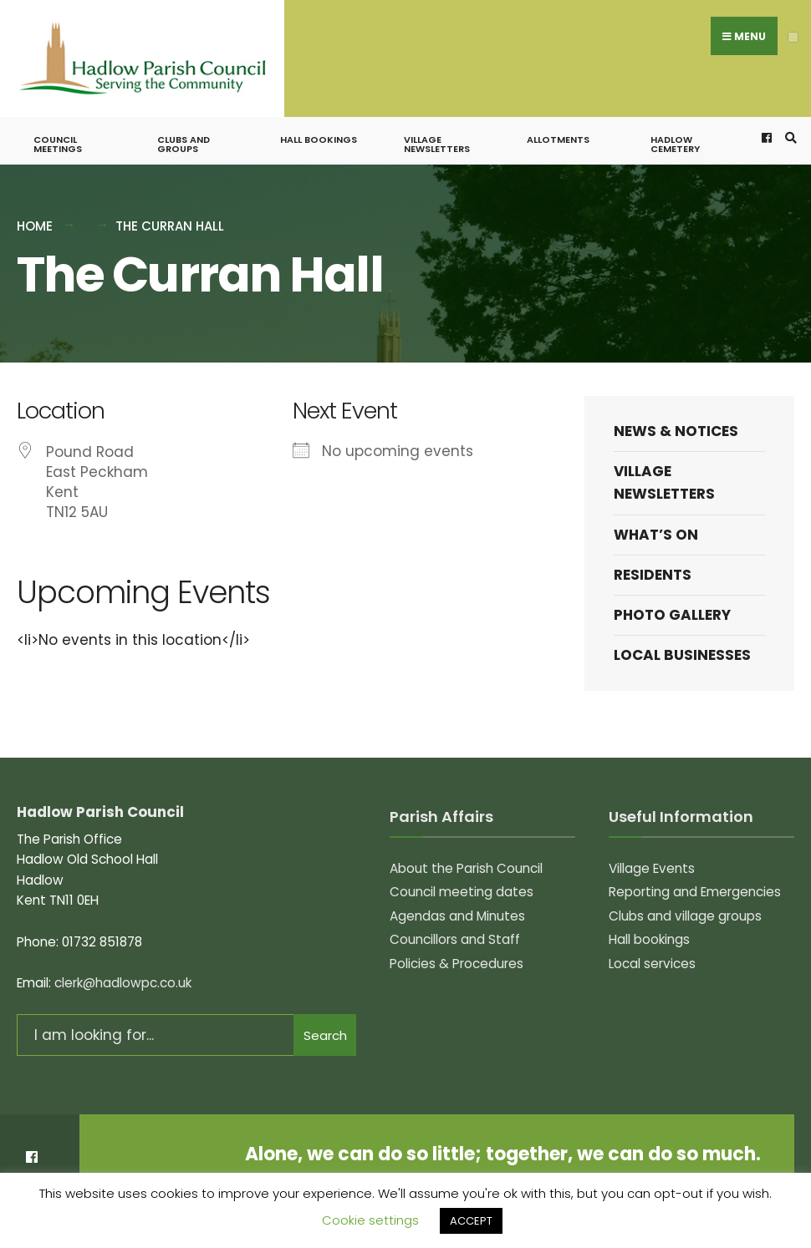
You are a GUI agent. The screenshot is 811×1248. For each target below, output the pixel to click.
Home (35, 204)
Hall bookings (318, 117)
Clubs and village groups (685, 894)
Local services (652, 942)
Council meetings (57, 122)
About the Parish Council (466, 846)
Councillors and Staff (455, 917)
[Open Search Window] (788, 116)
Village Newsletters (437, 122)
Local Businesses (682, 633)
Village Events (652, 846)
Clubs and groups (183, 122)
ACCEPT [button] (471, 1221)
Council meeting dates (461, 870)
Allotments (558, 117)
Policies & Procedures (456, 942)
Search (325, 1013)
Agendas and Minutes (457, 894)
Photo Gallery (672, 593)
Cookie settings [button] (370, 1220)
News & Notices (676, 409)
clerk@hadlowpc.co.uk (122, 961)
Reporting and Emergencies (695, 870)
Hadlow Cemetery (675, 122)
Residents (652, 553)
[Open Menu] (793, 37)
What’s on (656, 513)
